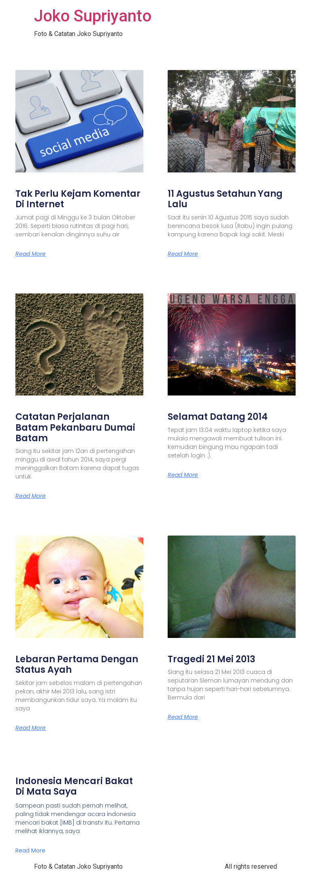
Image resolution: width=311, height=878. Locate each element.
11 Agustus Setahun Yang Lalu (225, 198)
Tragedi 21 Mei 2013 (211, 659)
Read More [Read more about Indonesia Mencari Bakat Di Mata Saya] (30, 850)
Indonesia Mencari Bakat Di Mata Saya (74, 786)
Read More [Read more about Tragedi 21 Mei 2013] (183, 717)
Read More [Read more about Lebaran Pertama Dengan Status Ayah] (30, 728)
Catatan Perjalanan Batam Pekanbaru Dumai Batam (75, 427)
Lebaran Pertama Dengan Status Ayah (76, 664)
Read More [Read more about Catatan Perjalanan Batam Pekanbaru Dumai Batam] (30, 496)
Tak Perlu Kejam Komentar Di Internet (78, 198)
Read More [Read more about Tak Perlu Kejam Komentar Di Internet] (30, 254)
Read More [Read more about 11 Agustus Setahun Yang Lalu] (183, 254)
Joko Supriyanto (92, 16)
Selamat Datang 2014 (218, 416)
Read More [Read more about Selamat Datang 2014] (183, 475)
